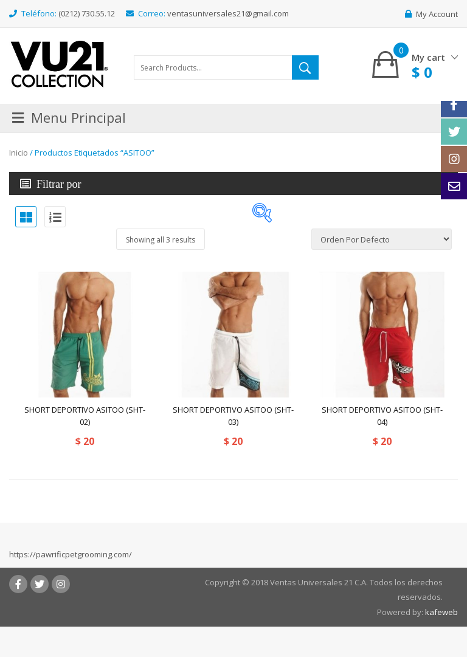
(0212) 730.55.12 (86, 13)
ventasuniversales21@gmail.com (228, 13)
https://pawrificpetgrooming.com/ (70, 554)
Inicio (18, 152)
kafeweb (441, 612)
